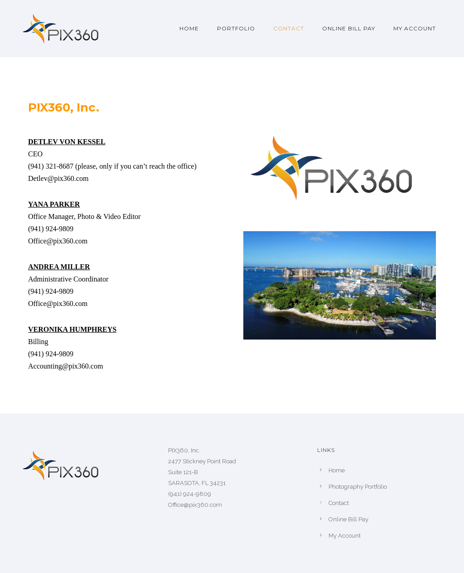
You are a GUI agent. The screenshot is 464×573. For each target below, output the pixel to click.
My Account (414, 28)
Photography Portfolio (358, 486)
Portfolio (236, 28)
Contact (288, 28)
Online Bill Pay (348, 28)
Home (189, 28)
